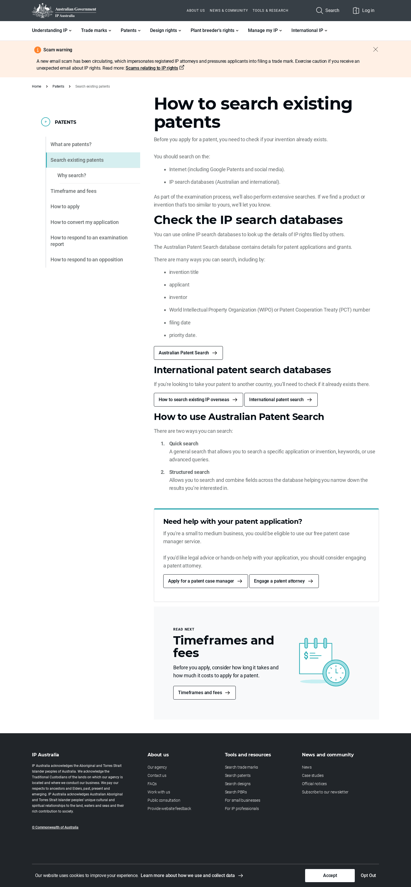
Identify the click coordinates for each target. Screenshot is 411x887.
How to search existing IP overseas (194, 399)
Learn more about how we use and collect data (188, 875)
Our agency (157, 767)
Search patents (238, 775)
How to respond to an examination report (89, 241)
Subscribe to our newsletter (325, 792)
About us (196, 11)
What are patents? (71, 144)
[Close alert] (372, 49)
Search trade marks (241, 767)
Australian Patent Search (184, 352)
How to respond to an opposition (87, 259)
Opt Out (368, 875)
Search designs (238, 783)
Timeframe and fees (73, 191)
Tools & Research (271, 11)
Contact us (157, 775)
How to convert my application (85, 222)
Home (36, 86)
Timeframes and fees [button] (200, 692)
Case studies (313, 775)
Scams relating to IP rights (152, 68)
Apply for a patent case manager (201, 581)
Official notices (314, 783)
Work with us (159, 792)
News (307, 767)
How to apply (65, 206)
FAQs (152, 783)
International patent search (276, 399)
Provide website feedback (169, 808)
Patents (58, 86)
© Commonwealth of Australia (55, 827)
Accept (330, 875)
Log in (363, 10)
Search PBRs (236, 792)
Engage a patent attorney (279, 581)
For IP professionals (242, 808)
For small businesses (242, 800)
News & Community (229, 11)
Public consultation (164, 800)
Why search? (71, 175)
